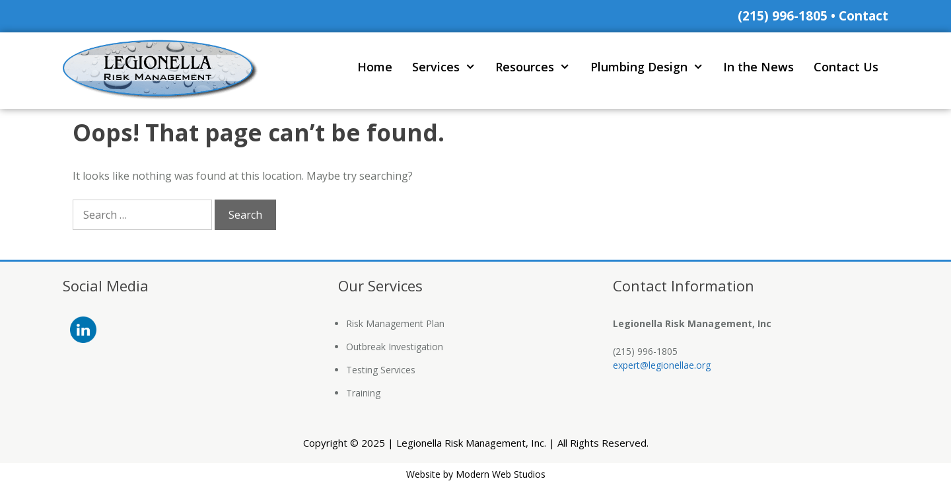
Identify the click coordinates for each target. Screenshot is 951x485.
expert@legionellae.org (662, 365)
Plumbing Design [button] (651, 67)
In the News (758, 67)
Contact (863, 15)
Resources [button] (537, 67)
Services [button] (448, 67)
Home (374, 67)
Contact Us (846, 67)
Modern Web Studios (501, 474)
